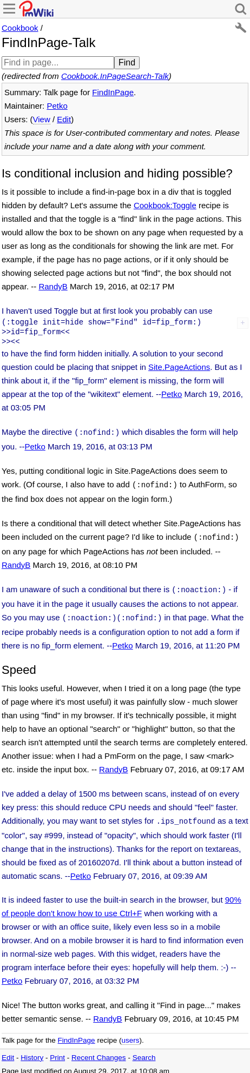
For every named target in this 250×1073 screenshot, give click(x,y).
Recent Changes (98, 1051)
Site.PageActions (179, 367)
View (41, 119)
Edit (64, 119)
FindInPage (113, 92)
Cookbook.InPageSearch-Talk (115, 76)
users (130, 1034)
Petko (57, 105)
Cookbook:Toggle (165, 205)
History (32, 1051)
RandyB (52, 286)
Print (57, 1051)
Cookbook (20, 27)
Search (144, 1051)
